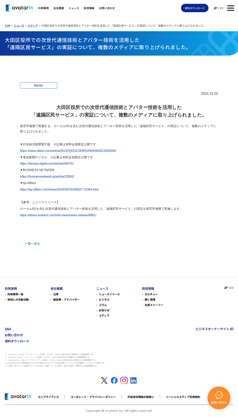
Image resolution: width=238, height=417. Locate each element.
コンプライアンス (48, 397)
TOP (7, 25)
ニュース (74, 8)
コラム (103, 305)
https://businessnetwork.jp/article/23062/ (47, 176)
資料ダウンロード (195, 8)
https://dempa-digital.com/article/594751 (47, 163)
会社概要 (58, 8)
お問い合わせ (107, 8)
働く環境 (150, 299)
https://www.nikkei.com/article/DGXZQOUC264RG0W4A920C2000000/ (68, 150)
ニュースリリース (109, 294)
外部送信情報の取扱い (140, 397)
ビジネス (104, 299)
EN (222, 8)
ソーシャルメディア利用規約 (183, 397)
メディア (32, 25)
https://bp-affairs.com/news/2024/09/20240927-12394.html (59, 189)
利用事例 (43, 8)
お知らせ (104, 310)
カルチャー (151, 294)
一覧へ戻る (32, 243)
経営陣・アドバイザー (66, 299)
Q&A (8, 329)
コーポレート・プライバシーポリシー (93, 397)
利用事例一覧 (15, 294)
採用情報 (89, 8)
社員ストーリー (154, 305)
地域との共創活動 (18, 299)
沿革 (55, 294)
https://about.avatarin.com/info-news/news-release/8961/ (58, 215)
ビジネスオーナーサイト (212, 329)
